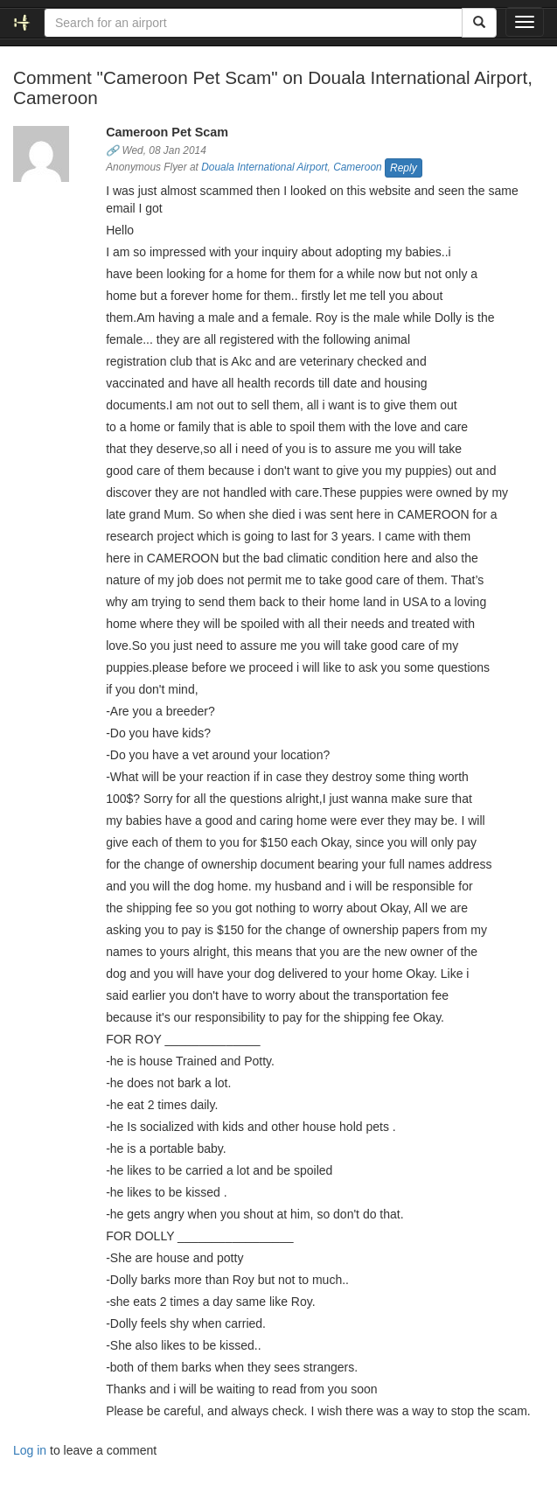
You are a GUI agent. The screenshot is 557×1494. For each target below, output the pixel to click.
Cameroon (357, 168)
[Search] (479, 23)
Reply (403, 168)
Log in (29, 1450)
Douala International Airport (264, 168)
